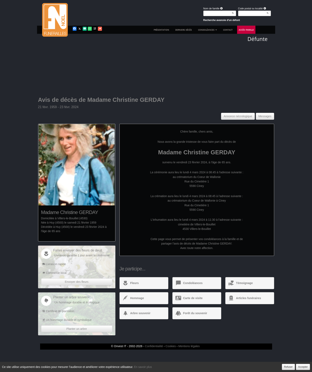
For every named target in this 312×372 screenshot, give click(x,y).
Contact (228, 29)
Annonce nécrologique (238, 116)
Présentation (161, 29)
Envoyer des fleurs (77, 281)
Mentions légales (189, 346)
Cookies (170, 346)
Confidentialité (154, 346)
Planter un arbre (76, 328)
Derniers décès (183, 29)
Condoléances (207, 29)
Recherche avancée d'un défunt (221, 20)
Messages (264, 116)
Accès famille (246, 29)
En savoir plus (143, 367)
